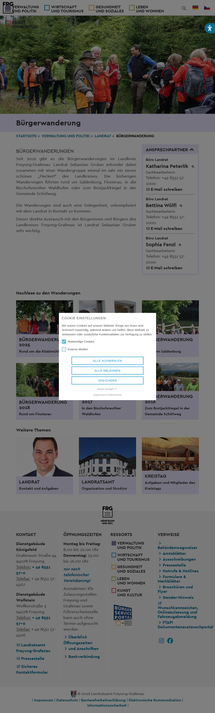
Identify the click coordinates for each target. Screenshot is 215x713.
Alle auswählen (107, 360)
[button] (210, 28)
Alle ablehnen (107, 370)
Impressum (99, 394)
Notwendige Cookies (78, 341)
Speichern (107, 380)
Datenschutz (115, 394)
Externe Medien (75, 349)
